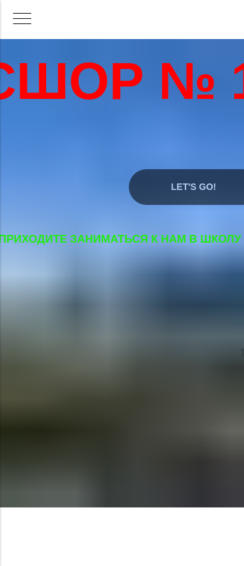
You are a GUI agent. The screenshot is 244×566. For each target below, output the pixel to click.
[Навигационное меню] (22, 19)
